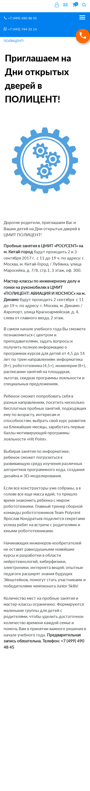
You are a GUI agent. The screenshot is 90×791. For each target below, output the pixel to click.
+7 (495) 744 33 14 (20, 29)
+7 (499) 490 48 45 (20, 18)
